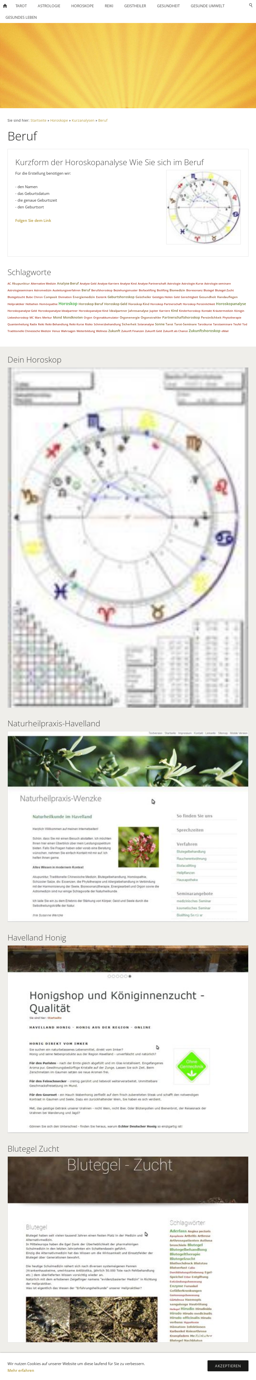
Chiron (38, 297)
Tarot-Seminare (185, 324)
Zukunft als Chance (175, 331)
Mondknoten (73, 317)
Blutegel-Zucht (224, 290)
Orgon (88, 317)
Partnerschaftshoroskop (181, 317)
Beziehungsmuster (126, 290)
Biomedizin (177, 290)
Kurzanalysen (83, 120)
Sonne (159, 324)
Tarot (169, 324)
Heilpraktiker (16, 304)
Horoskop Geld (115, 304)
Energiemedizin (84, 297)
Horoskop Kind (138, 304)
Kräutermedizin (223, 311)
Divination (65, 297)
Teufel (237, 324)
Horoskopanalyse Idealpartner (58, 311)
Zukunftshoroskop (204, 330)
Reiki (41, 324)
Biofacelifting (147, 290)
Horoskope (59, 120)
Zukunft (114, 331)
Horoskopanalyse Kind (93, 311)
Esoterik (101, 297)
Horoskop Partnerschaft (166, 304)
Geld (177, 297)
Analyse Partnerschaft (152, 283)
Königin (239, 311)
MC (32, 317)
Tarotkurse (205, 324)
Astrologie (173, 283)
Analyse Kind (128, 283)
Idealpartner (118, 311)
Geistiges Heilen (162, 297)
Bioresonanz (194, 290)
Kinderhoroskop (189, 311)
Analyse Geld (88, 283)
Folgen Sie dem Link (33, 220)
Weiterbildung (85, 331)
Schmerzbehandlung (107, 324)
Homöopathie (48, 304)
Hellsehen (32, 304)
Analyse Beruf (68, 283)
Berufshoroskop (101, 290)
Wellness (101, 331)
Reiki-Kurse (76, 324)
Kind (174, 310)
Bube (29, 297)
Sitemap (166, 1362)
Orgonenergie (130, 317)
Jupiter (154, 311)
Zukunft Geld (153, 331)
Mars (38, 317)
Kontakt (207, 311)
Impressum (102, 1362)
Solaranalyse (146, 324)
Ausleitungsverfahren (66, 290)
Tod (244, 324)
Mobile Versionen (135, 1362)
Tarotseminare (222, 324)
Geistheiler (143, 297)
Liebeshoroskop (18, 317)
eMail (225, 331)
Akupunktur (21, 283)
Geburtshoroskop (121, 297)
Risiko (89, 324)
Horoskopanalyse (231, 303)
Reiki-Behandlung (56, 324)
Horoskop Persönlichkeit (199, 304)
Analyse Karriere (108, 283)
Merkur (47, 317)
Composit (50, 297)
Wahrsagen (68, 331)
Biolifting (162, 290)
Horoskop (68, 303)
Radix (33, 324)
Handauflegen (227, 297)
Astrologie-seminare (217, 283)
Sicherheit (129, 324)
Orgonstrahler (151, 317)
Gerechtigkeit (189, 297)
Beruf (103, 120)
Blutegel (209, 290)
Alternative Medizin (43, 283)
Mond (57, 317)
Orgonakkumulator (106, 317)
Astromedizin (43, 290)
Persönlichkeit (211, 317)
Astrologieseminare (20, 290)
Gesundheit (207, 297)
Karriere (164, 311)
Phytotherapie (231, 317)
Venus (56, 331)
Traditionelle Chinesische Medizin (29, 331)
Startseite (38, 120)
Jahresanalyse (138, 311)
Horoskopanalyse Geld (22, 311)
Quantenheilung (18, 324)
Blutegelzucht (16, 297)
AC (9, 283)
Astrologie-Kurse (192, 283)
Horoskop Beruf (90, 304)
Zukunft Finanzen (132, 331)
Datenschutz (74, 1362)
